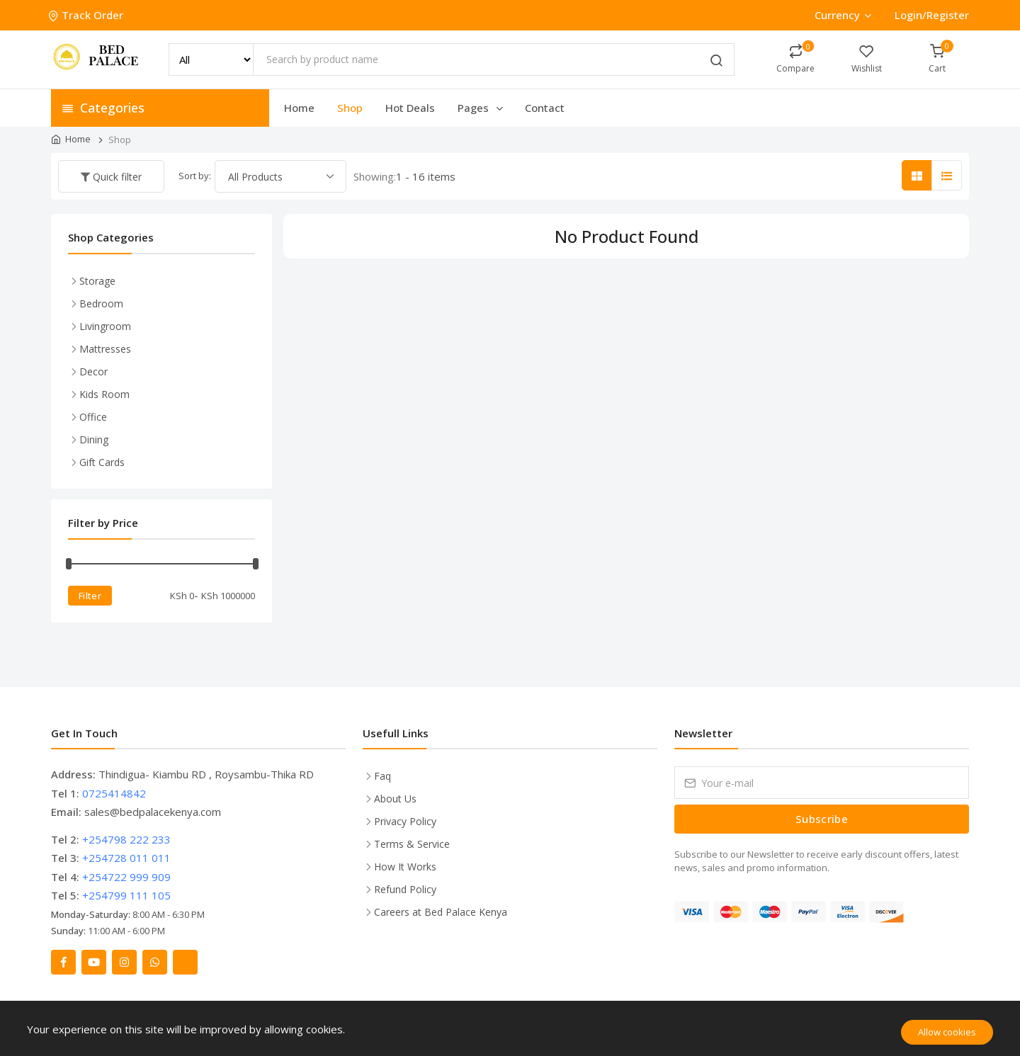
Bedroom (101, 303)
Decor (93, 371)
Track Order (87, 15)
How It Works (405, 866)
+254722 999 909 (126, 877)
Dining (93, 439)
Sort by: (194, 175)
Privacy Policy (405, 821)
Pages (481, 108)
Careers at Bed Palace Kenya (440, 912)
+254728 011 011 (126, 858)
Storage (97, 281)
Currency (843, 15)
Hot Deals (410, 108)
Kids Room (104, 394)
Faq (382, 776)
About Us (395, 798)
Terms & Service (412, 844)
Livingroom (105, 326)
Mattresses (105, 349)
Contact (545, 108)
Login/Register (932, 15)
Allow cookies (947, 1032)
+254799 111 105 (126, 895)
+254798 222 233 (126, 839)
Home (299, 108)
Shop (350, 108)
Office (93, 417)
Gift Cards (102, 462)
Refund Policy (405, 889)
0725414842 (114, 793)
